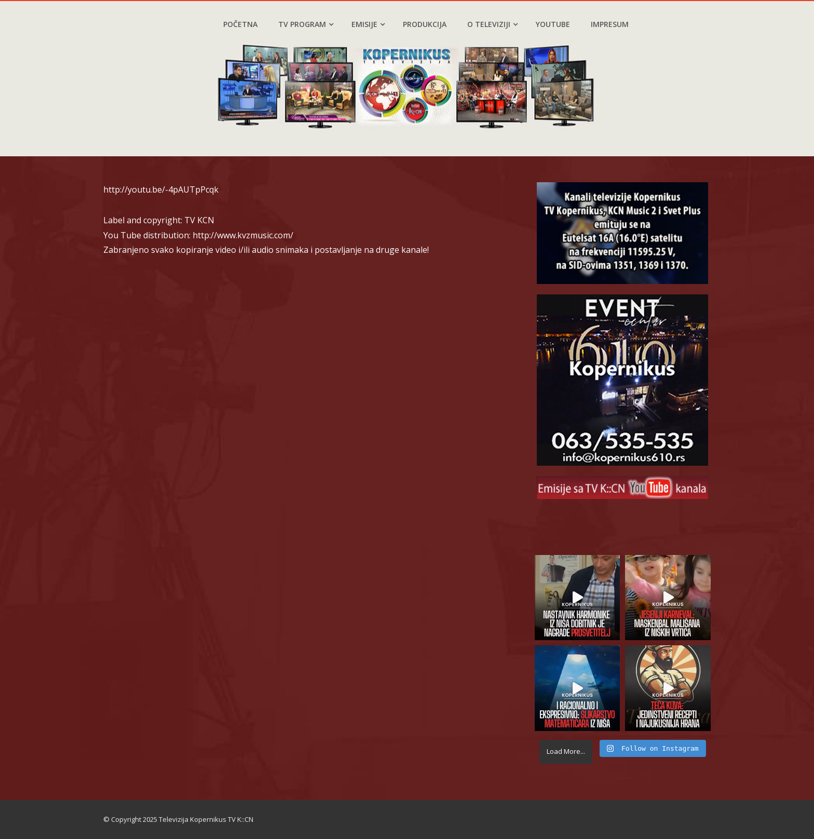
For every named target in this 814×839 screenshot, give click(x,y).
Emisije (368, 24)
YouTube (553, 24)
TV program (305, 24)
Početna (240, 24)
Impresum (610, 24)
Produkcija (424, 24)
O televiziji (492, 24)
